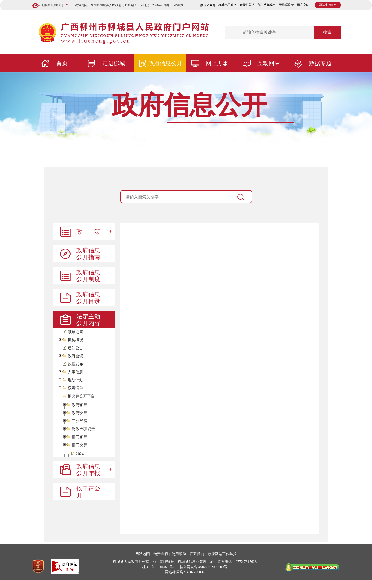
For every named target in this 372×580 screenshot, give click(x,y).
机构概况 (75, 340)
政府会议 (75, 356)
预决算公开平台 (81, 396)
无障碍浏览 (286, 5)
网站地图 (142, 554)
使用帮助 (179, 554)
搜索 (327, 32)
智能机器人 (247, 5)
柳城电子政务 (227, 5)
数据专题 (320, 63)
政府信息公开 (165, 63)
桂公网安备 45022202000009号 (204, 567)
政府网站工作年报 (222, 554)
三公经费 (79, 421)
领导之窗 (75, 332)
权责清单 (75, 388)
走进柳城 (113, 63)
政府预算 (79, 405)
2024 (80, 454)
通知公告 (75, 348)
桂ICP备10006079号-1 (159, 567)
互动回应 (268, 63)
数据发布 (75, 364)
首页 (62, 63)
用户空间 (303, 5)
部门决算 (79, 445)
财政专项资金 (83, 429)
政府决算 (79, 413)
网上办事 (217, 63)
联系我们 (197, 554)
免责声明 (160, 554)
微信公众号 (208, 5)
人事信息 (75, 372)
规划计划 (75, 380)
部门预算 (79, 437)
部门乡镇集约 (267, 5)
